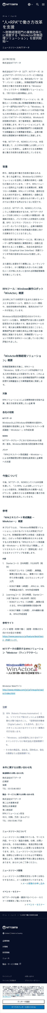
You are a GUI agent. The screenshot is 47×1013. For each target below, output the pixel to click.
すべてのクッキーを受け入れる (23, 1007)
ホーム (5, 16)
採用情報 (6, 952)
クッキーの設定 (23, 1002)
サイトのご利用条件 (9, 980)
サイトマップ (7, 976)
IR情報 (5, 946)
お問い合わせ (29, 976)
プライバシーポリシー (32, 980)
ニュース (13, 16)
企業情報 (6, 941)
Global (13, 933)
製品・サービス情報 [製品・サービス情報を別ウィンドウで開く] (10, 964)
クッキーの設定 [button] (14, 995)
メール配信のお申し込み (33, 883)
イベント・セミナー (35, 904)
